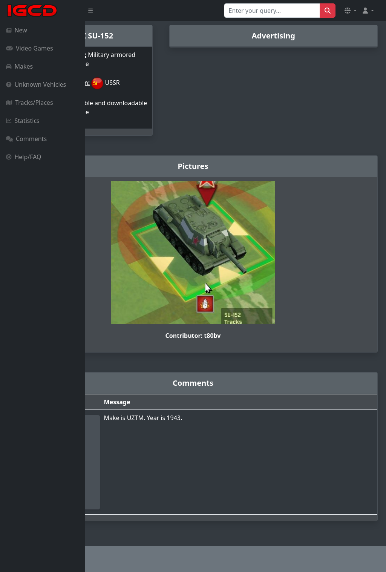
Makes (19, 66)
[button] (351, 10)
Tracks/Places (29, 102)
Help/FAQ (23, 157)
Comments (26, 139)
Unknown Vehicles (36, 84)
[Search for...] (272, 10)
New (16, 30)
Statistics (23, 121)
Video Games (29, 48)
